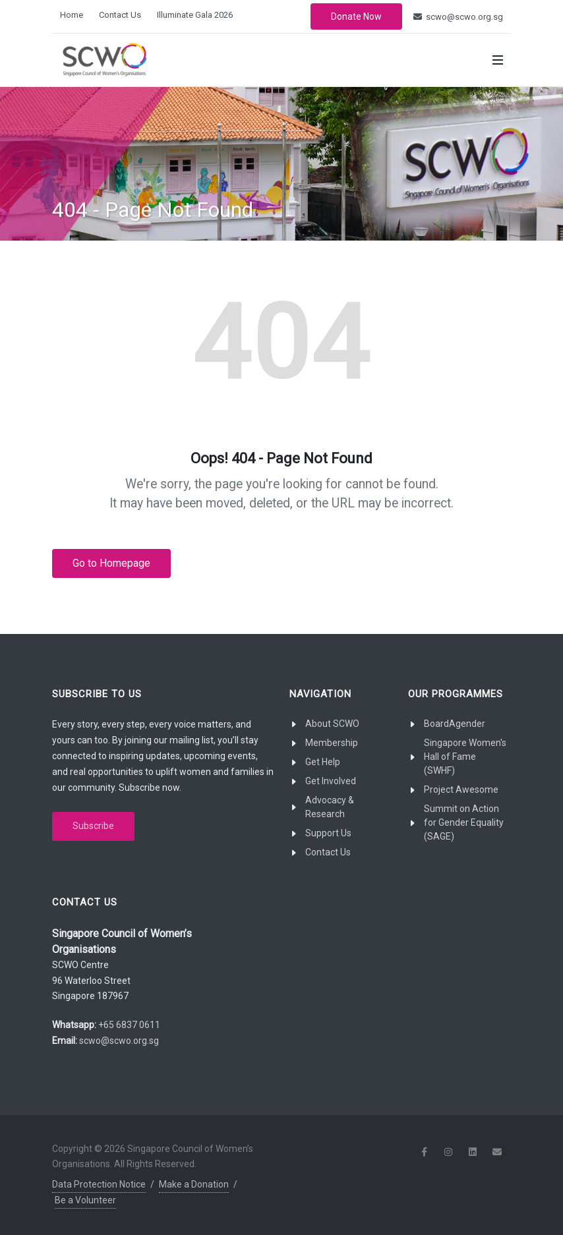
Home (71, 15)
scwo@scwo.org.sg (458, 17)
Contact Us (120, 15)
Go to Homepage (111, 563)
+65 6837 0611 (129, 1025)
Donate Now (356, 16)
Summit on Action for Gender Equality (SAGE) (464, 822)
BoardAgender (454, 723)
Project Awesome (461, 789)
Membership (331, 742)
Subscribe (93, 825)
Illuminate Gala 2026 (195, 15)
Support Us (328, 833)
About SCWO (332, 723)
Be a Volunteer (85, 1200)
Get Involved (330, 781)
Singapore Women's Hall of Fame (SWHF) (465, 756)
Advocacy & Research (329, 807)
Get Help (322, 762)
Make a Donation (194, 1184)
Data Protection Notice (99, 1184)
